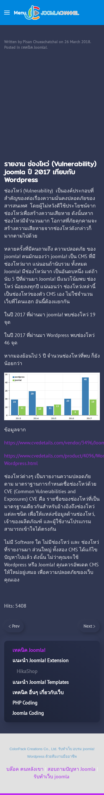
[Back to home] (52, 12)
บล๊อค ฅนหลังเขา (25, 769)
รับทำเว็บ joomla (51, 776)
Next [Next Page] (89, 626)
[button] (15, 12)
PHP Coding (24, 702)
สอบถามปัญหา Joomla (71, 769)
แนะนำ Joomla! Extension (40, 660)
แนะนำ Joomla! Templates (40, 682)
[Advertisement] (52, 105)
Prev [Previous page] (14, 626)
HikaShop (27, 671)
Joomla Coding (28, 713)
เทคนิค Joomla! (34, 47)
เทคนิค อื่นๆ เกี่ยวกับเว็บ (38, 692)
